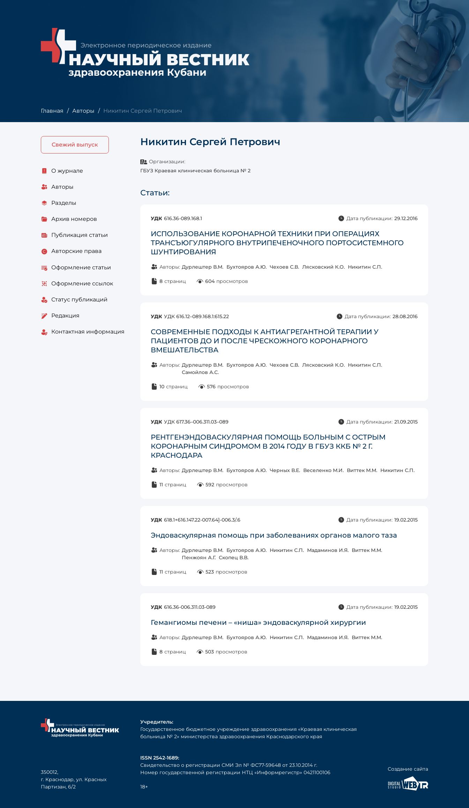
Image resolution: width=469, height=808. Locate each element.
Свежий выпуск (75, 144)
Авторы (83, 110)
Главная (52, 110)
